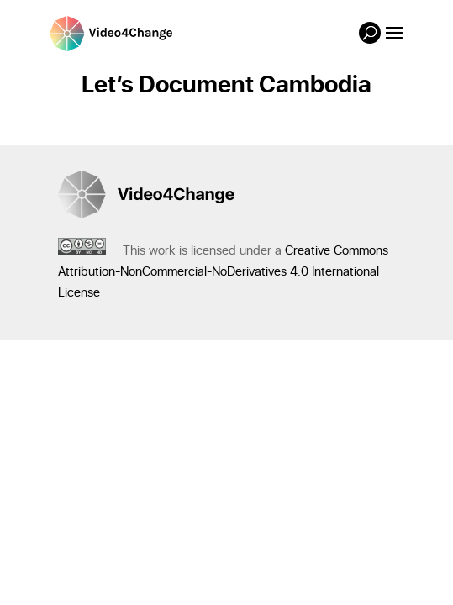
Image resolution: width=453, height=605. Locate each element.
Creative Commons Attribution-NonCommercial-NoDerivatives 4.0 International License (223, 271)
